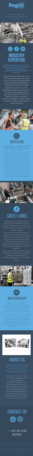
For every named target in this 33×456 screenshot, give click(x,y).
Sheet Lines (20, 14)
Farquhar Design (19, 452)
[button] (13, 419)
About (19, 17)
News (24, 17)
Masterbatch (11, 17)
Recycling (11, 14)
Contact (16, 19)
